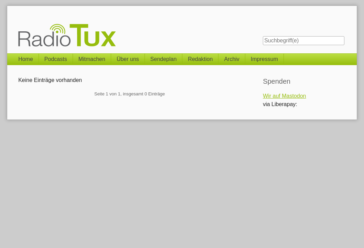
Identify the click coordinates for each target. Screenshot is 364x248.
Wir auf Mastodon (284, 96)
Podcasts (55, 59)
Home (25, 59)
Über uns (128, 59)
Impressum (264, 59)
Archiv (231, 59)
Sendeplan (163, 59)
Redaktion (200, 59)
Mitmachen (91, 59)
